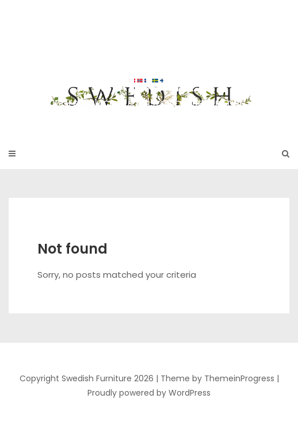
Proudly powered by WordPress (149, 393)
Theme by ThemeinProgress (217, 378)
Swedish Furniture (149, 63)
